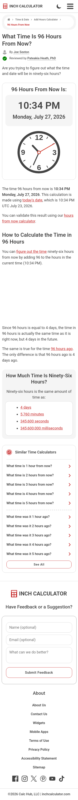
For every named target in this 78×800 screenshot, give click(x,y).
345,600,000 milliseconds (41, 428)
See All (39, 564)
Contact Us (39, 714)
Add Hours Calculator (46, 19)
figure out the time (31, 251)
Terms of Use (39, 741)
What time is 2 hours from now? (39, 475)
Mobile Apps (39, 732)
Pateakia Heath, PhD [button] (41, 58)
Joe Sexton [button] (21, 52)
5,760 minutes (32, 414)
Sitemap (39, 767)
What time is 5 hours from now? (39, 503)
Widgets (39, 723)
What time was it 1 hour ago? (39, 517)
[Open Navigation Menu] (70, 6)
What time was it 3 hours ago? (39, 535)
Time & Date (22, 19)
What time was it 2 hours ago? (39, 526)
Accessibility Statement (39, 758)
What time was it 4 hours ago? (39, 545)
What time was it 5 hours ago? (39, 554)
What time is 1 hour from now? (39, 466)
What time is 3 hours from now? (39, 484)
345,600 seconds (34, 421)
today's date (32, 200)
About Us (39, 705)
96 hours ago (62, 349)
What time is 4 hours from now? (39, 494)
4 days (25, 407)
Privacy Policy (39, 749)
